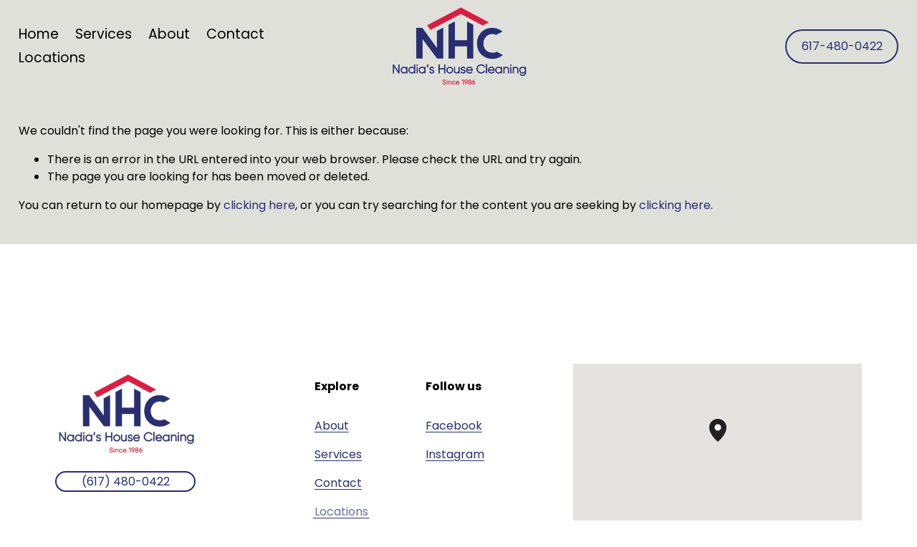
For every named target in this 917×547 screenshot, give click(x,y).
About (169, 34)
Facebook (454, 425)
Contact (235, 34)
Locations (52, 57)
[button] (726, 442)
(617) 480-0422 (126, 481)
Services (338, 454)
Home (39, 34)
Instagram (455, 454)
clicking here (259, 205)
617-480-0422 (842, 46)
